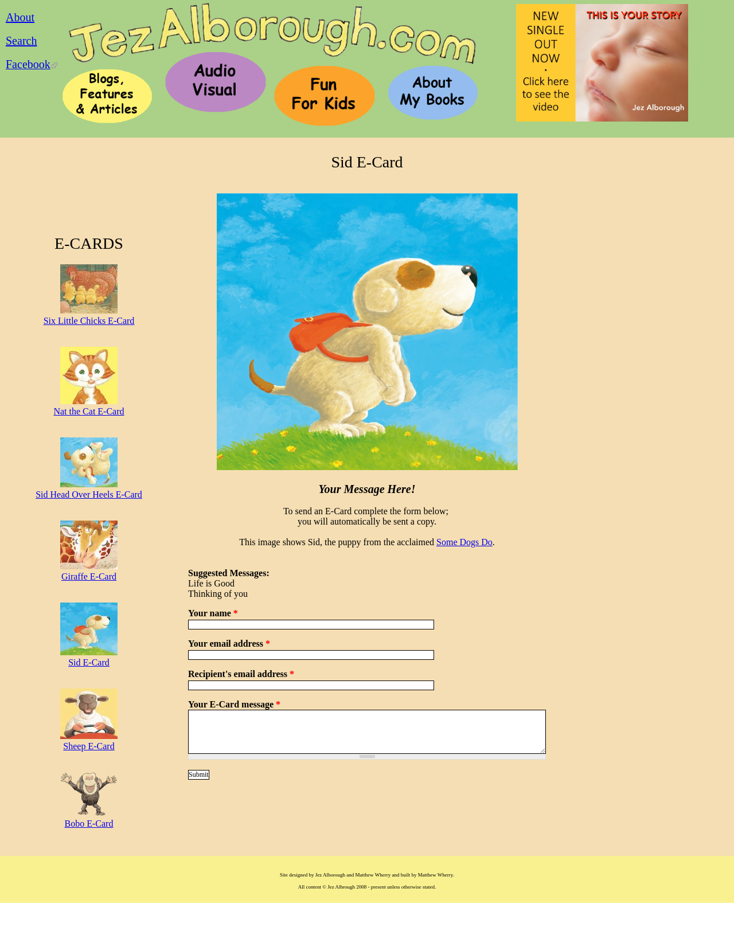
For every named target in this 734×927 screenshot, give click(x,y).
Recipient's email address (241, 674)
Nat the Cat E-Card (88, 411)
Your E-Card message (234, 704)
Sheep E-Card (88, 746)
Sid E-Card (89, 662)
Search (21, 40)
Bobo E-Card (89, 823)
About (20, 17)
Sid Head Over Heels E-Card (89, 494)
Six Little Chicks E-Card (89, 321)
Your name (213, 613)
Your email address (229, 643)
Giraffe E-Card (88, 576)
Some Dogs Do (464, 542)
